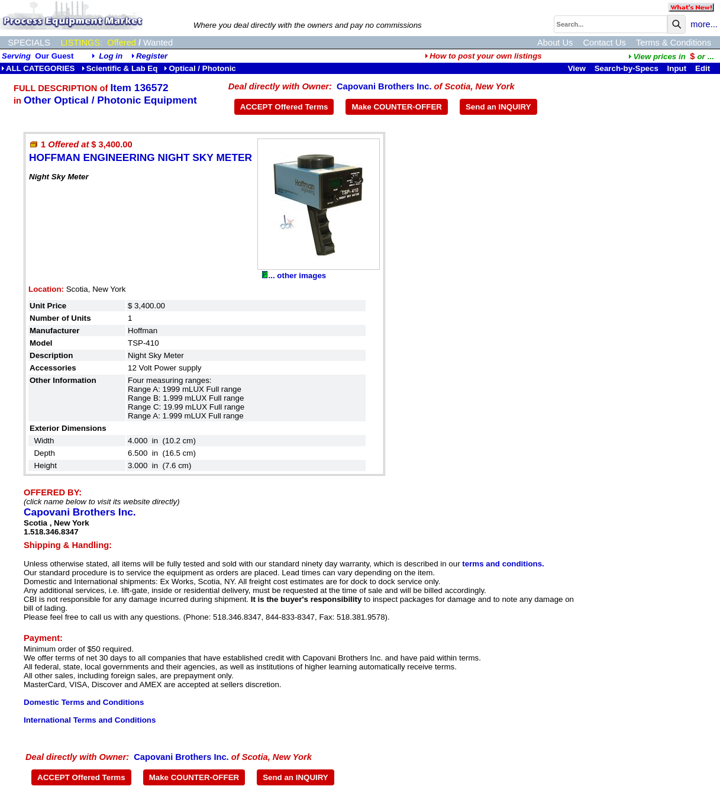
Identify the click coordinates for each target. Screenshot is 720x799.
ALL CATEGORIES (38, 68)
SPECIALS (29, 42)
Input (677, 68)
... (670, 56)
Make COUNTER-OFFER (396, 106)
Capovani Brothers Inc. (384, 86)
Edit (703, 68)
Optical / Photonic (199, 68)
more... (704, 24)
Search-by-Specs (626, 68)
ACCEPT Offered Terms (284, 106)
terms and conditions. (503, 563)
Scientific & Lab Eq (120, 68)
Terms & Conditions (673, 42)
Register (151, 55)
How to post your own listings (483, 55)
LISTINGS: (81, 42)
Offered (121, 42)
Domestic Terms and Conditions (84, 702)
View (577, 68)
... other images (294, 275)
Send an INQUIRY (498, 106)
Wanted (158, 42)
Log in (110, 55)
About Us (555, 42)
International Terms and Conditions (90, 720)
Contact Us (604, 42)
